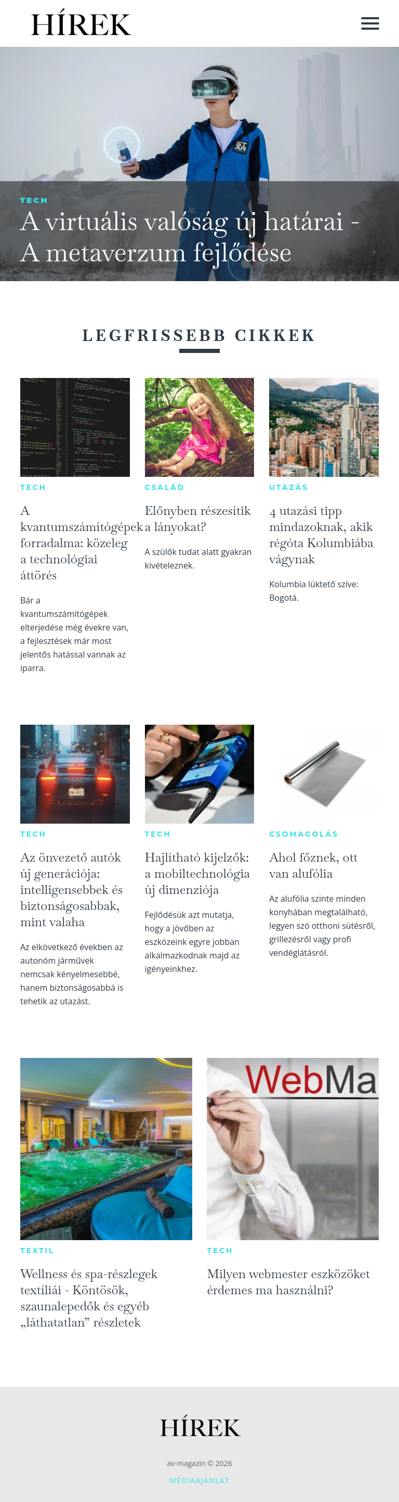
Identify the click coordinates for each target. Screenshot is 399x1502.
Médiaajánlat (199, 1480)
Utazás (289, 487)
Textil (37, 1250)
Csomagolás (304, 834)
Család (165, 487)
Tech (34, 200)
